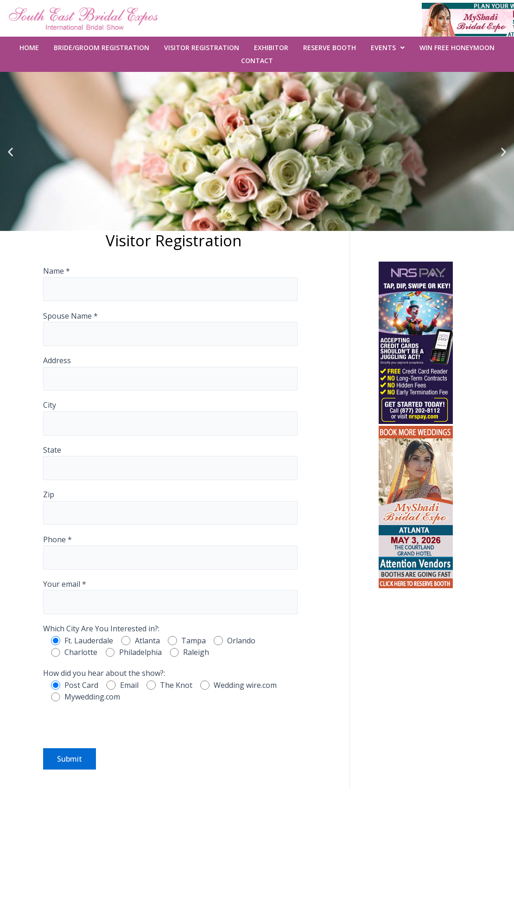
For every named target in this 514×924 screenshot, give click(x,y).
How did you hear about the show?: (104, 673)
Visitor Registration (201, 47)
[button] (10, 151)
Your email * (170, 596)
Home (29, 47)
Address (170, 373)
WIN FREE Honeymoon (457, 47)
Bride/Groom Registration (101, 47)
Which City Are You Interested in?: (101, 628)
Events (388, 47)
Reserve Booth (329, 47)
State (170, 462)
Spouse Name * (170, 328)
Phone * (170, 552)
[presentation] (113, 730)
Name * (170, 283)
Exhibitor (271, 47)
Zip (170, 507)
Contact (257, 60)
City (170, 417)
